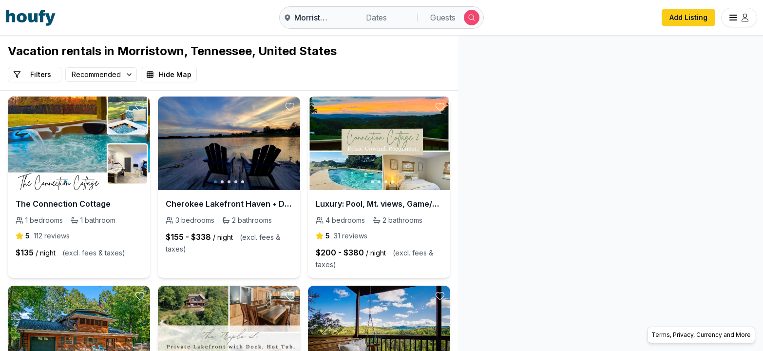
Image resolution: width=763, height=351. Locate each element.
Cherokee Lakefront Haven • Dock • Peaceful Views (229, 204)
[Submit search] (471, 17)
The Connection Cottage (63, 204)
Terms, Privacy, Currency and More (701, 334)
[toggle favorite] (139, 106)
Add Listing (688, 17)
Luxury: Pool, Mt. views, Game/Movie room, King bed (379, 204)
